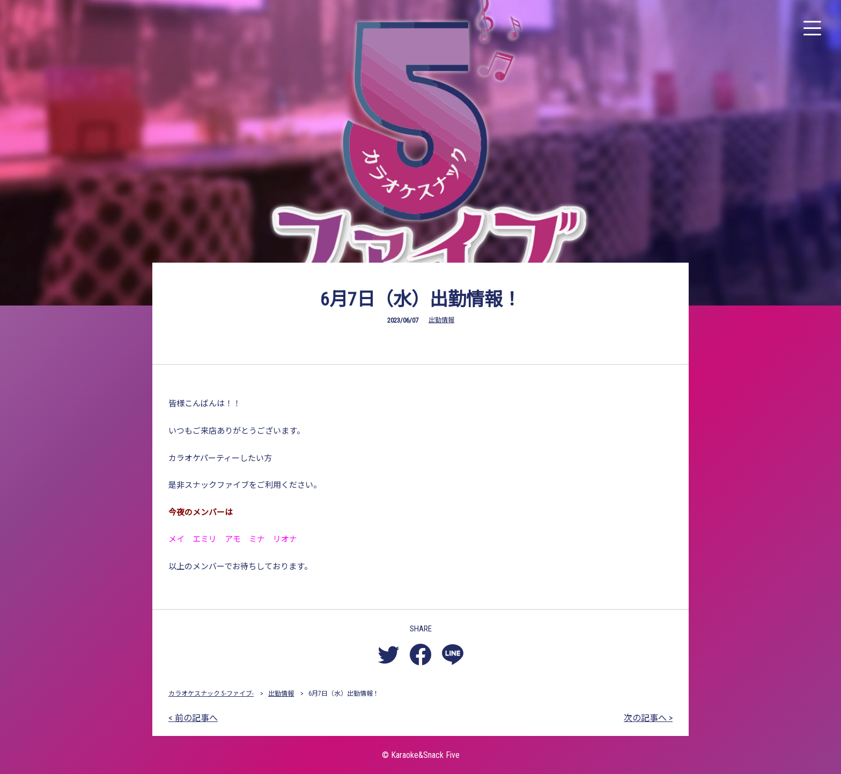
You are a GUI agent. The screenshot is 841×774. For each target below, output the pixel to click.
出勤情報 (441, 320)
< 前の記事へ (193, 718)
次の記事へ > (648, 718)
